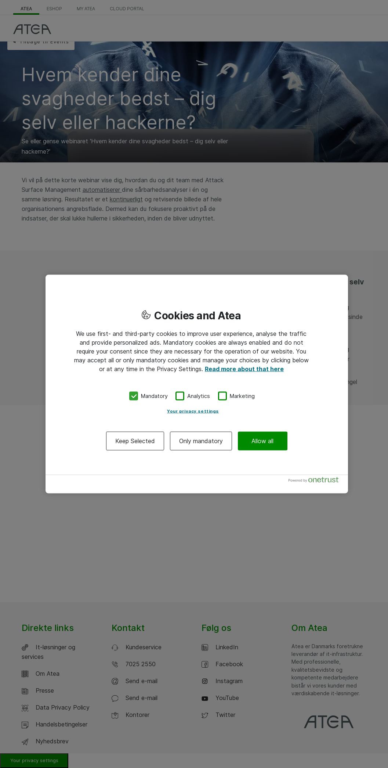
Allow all (262, 440)
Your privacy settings (193, 410)
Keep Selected (135, 440)
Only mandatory (201, 440)
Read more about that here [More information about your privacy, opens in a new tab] (244, 369)
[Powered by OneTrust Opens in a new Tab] (316, 481)
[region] (197, 384)
